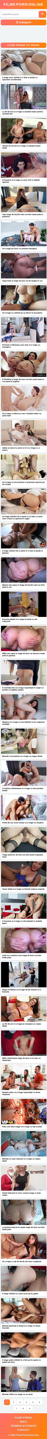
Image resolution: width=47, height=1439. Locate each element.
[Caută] (42, 14)
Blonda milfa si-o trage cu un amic (17, 1394)
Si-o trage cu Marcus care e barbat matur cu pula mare (21, 414)
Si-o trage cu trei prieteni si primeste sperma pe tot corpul (23, 483)
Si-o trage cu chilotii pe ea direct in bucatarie (22, 313)
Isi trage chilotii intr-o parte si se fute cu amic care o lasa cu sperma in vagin (22, 517)
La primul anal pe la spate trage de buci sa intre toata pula (23, 1228)
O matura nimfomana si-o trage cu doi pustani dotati (22, 789)
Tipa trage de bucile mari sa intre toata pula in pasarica (22, 215)
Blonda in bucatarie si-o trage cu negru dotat (22, 756)
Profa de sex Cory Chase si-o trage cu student (22, 823)
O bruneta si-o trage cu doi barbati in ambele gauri (22, 922)
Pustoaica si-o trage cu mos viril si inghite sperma (21, 181)
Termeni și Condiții (24, 1426)
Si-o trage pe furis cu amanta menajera (19, 248)
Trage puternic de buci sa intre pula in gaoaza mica (22, 856)
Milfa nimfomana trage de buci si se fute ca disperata (21, 1059)
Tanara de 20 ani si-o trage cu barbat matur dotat (21, 147)
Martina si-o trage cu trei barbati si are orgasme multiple (23, 723)
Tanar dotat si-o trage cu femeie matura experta (23, 889)
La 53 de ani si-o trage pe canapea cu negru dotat (21, 1025)
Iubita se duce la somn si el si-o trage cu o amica (21, 449)
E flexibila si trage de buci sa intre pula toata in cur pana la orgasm (23, 380)
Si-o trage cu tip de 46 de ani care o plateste (21, 1261)
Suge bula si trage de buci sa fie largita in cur (22, 281)
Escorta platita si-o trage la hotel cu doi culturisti (19, 620)
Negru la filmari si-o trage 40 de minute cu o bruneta (21, 991)
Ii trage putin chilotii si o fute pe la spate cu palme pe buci (21, 1361)
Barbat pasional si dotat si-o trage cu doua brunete (21, 1327)
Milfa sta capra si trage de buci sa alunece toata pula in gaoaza (23, 654)
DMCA (23, 1421)
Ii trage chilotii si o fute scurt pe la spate (20, 1294)
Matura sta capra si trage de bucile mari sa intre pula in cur (23, 586)
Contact (23, 1430)
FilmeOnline (23, 4)
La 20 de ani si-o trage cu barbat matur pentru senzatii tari (22, 113)
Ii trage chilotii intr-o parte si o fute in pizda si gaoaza (22, 552)
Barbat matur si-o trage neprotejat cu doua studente (21, 1093)
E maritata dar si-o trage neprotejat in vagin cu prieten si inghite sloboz (23, 689)
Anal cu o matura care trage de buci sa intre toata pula (21, 956)
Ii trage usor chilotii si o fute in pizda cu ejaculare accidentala (20, 78)
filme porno (23, 1417)
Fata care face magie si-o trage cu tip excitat (22, 1127)
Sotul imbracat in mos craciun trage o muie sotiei (21, 1194)
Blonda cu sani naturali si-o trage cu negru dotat (21, 1160)
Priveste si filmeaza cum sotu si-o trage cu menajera (21, 346)
